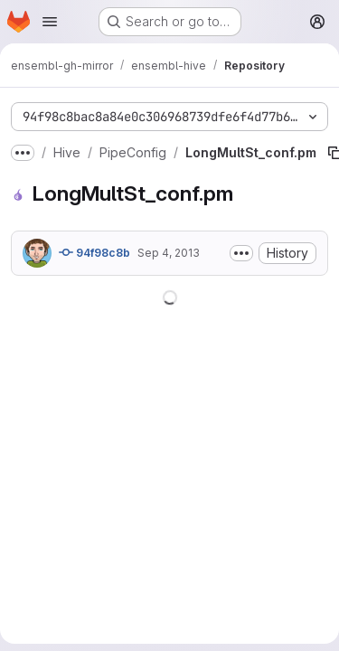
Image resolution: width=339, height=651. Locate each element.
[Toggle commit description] (241, 253)
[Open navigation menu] (49, 21)
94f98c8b (94, 252)
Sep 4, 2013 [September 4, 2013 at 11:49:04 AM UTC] (168, 252)
